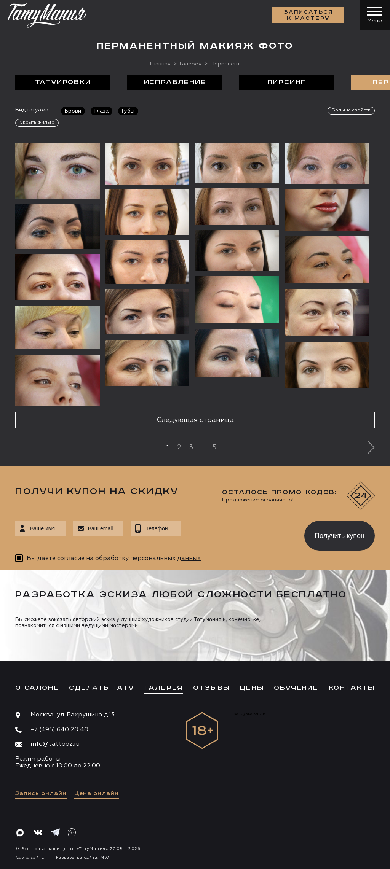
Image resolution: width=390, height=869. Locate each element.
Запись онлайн (41, 794)
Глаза (101, 111)
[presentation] (237, 533)
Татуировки (63, 82)
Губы (128, 111)
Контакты (352, 688)
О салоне (37, 688)
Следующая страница (195, 420)
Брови (73, 111)
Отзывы (211, 688)
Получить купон (339, 536)
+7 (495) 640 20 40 (59, 730)
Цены (252, 688)
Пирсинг (287, 82)
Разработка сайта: (83, 857)
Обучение (296, 688)
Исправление (175, 82)
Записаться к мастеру (308, 15)
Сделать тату (101, 688)
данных (189, 558)
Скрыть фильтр (36, 122)
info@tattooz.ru (55, 744)
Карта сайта (30, 857)
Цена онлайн (96, 794)
